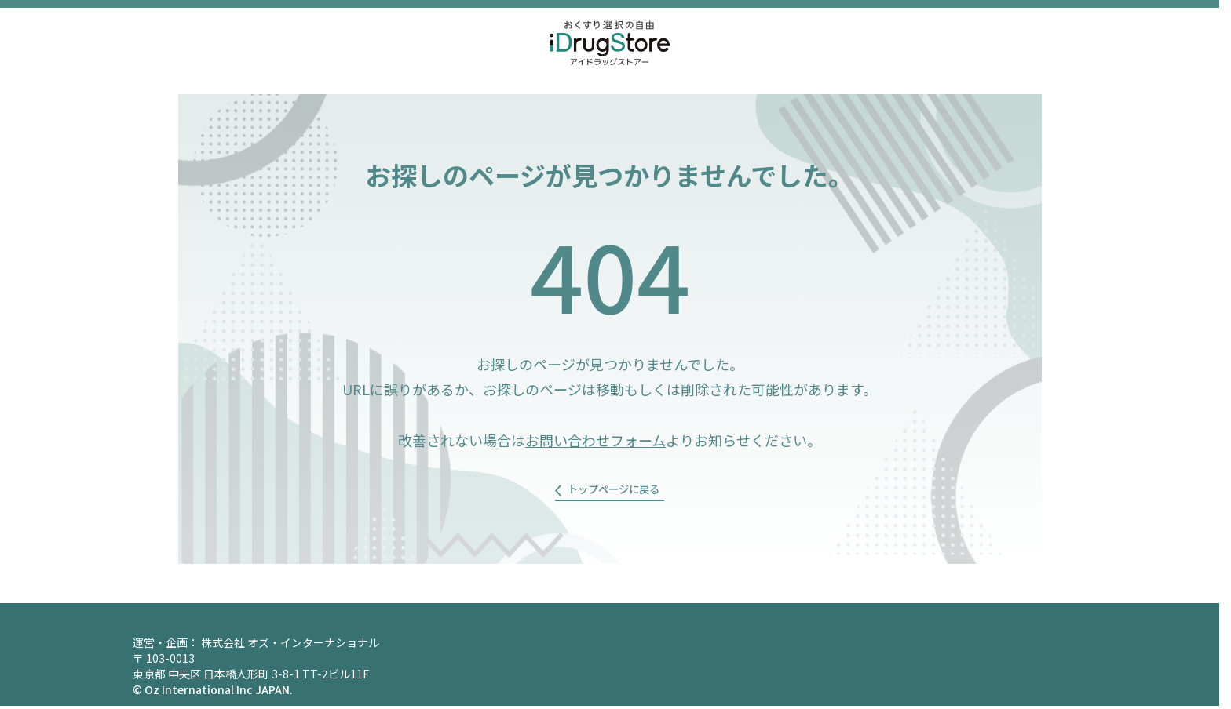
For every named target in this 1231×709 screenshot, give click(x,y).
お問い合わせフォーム (595, 440)
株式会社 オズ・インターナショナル (290, 645)
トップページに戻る (615, 492)
